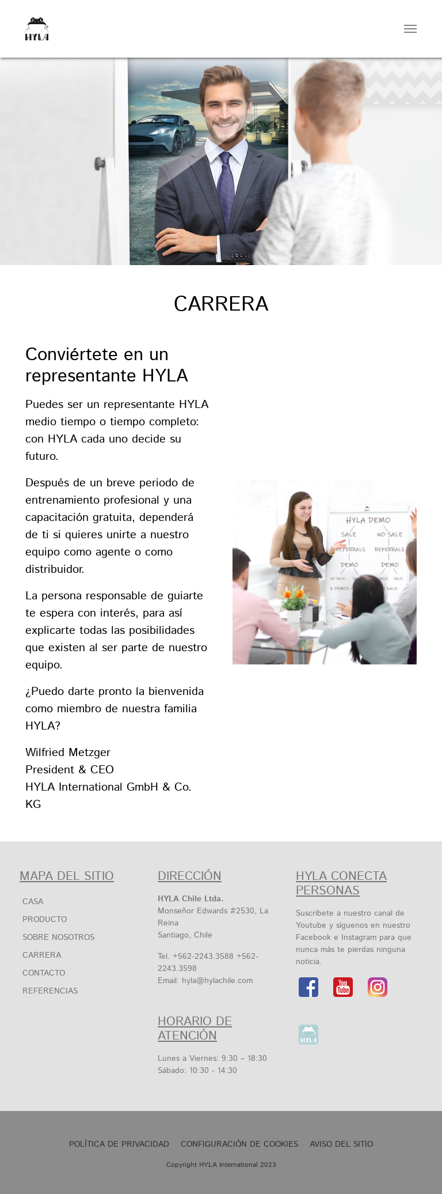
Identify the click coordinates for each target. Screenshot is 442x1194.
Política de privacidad (119, 1144)
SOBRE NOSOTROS (58, 937)
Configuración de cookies (239, 1144)
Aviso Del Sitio (341, 1144)
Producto (44, 919)
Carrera (41, 955)
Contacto (43, 973)
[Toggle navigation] (410, 29)
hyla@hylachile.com (217, 981)
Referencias (50, 991)
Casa (32, 902)
